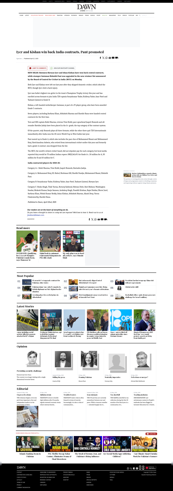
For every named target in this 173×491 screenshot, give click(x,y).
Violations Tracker (37, 15)
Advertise (96, 1)
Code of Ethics (21, 477)
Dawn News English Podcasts (27, 433)
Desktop (66, 480)
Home (21, 15)
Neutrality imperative (112, 377)
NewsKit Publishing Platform (148, 475)
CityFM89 (88, 1)
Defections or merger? (139, 377)
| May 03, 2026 (86, 10)
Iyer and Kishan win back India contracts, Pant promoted (60, 52)
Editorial (22, 388)
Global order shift (131, 287)
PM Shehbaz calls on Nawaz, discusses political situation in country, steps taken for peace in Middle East (97, 335)
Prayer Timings (68, 472)
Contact (19, 472)
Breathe (104, 15)
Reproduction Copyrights (48, 474)
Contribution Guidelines (24, 474)
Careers (119, 1)
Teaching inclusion (141, 395)
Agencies (19, 58)
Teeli (111, 480)
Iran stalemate (92, 395)
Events (103, 1)
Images (69, 1)
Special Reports (91, 480)
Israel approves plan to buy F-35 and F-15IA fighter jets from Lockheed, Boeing (74, 334)
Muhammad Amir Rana (24, 375)
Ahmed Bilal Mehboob (138, 381)
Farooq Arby (108, 381)
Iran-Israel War (50, 15)
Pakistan (59, 15)
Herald (75, 1)
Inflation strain (45, 395)
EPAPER (44, 1)
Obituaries (127, 1)
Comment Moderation (23, 487)
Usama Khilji (56, 381)
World (92, 15)
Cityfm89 (112, 474)
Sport (98, 15)
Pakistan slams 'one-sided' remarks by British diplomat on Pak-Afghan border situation (46, 289)
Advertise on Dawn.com (47, 477)
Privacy (19, 485)
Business (74, 15)
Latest (27, 15)
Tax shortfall (115, 395)
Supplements (111, 1)
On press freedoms (24, 395)
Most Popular (25, 276)
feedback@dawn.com (35, 215)
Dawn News (89, 485)
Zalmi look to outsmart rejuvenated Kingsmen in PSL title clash (50, 255)
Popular (131, 15)
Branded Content (129, 171)
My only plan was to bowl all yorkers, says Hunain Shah (73, 255)
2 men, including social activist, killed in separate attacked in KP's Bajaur (26, 334)
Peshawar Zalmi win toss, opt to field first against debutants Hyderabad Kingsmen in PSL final (51, 335)
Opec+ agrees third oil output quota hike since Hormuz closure (118, 334)
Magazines (112, 15)
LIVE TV (50, 1)
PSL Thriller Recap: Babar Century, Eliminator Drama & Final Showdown (59, 456)
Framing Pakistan (85, 377)
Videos (124, 15)
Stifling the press (59, 377)
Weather (66, 477)
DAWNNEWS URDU (60, 1)
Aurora (81, 1)
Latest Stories (25, 306)
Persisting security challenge (29, 371)
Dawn (88, 472)
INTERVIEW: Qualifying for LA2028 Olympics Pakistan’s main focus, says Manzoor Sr (26, 256)
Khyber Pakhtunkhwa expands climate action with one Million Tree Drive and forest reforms (144, 175)
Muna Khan (82, 381)
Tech (119, 15)
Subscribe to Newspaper (47, 472)
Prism (87, 15)
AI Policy (19, 480)
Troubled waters (70, 395)
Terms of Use (21, 482)
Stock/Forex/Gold (69, 474)
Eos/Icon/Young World (117, 472)
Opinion (67, 15)
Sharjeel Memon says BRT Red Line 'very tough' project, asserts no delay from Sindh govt (143, 335)
